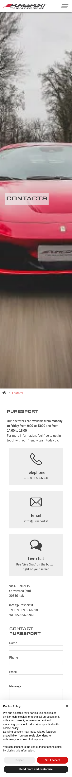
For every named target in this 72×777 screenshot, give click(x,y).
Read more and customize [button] (36, 769)
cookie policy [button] (10, 728)
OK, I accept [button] (52, 760)
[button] (63, 6)
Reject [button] (20, 760)
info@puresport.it (21, 605)
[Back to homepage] (5, 393)
